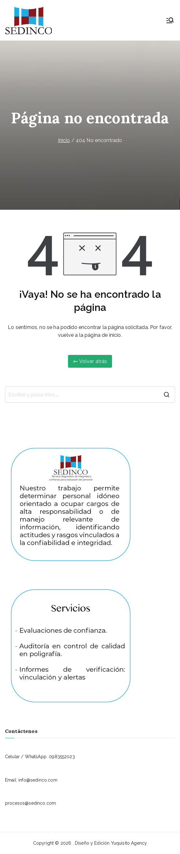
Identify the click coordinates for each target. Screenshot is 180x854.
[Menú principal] (170, 20)
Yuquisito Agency (129, 843)
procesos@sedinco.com (30, 803)
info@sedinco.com (37, 780)
